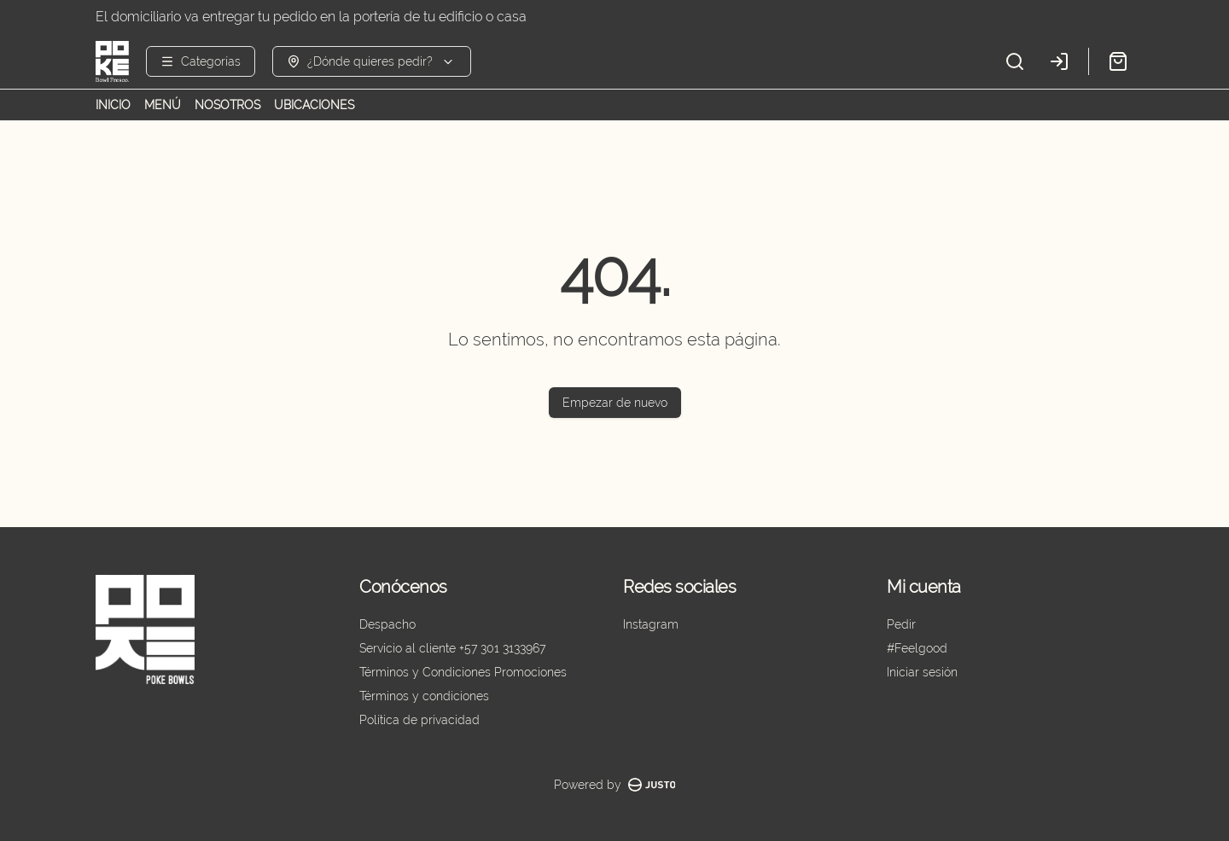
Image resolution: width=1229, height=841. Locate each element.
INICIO (113, 105)
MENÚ (162, 105)
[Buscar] (1014, 61)
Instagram (651, 624)
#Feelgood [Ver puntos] (917, 648)
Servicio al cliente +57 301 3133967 (452, 648)
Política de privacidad (419, 720)
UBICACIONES (314, 105)
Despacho (387, 624)
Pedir (901, 624)
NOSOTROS (227, 105)
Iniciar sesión (922, 672)
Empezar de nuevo (614, 402)
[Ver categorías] (200, 61)
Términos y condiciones (424, 696)
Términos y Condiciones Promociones (463, 672)
